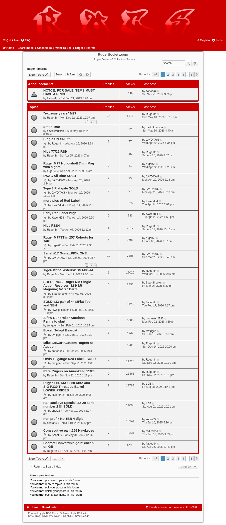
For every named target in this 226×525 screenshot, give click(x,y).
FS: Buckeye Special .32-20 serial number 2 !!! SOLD (69, 404)
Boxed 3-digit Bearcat (60, 330)
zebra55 (52, 423)
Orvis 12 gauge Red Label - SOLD (69, 359)
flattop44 (52, 98)
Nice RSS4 (51, 225)
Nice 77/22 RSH (55, 151)
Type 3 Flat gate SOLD (60, 188)
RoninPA (57, 394)
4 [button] (178, 74)
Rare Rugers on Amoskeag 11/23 (68, 371)
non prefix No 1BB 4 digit (63, 418)
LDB (148, 383)
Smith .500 (51, 127)
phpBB (46, 513)
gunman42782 (154, 318)
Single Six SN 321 (57, 139)
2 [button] (168, 74)
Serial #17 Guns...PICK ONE (65, 253)
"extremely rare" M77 (59, 113)
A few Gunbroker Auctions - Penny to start (65, 319)
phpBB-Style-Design (78, 516)
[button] (155, 74)
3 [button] (173, 74)
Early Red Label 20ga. (60, 213)
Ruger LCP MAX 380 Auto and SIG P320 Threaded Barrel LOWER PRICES (66, 386)
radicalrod (152, 431)
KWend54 (58, 205)
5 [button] (183, 74)
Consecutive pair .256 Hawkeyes (68, 430)
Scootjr (56, 435)
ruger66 (52, 171)
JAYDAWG (152, 139)
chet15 (56, 410)
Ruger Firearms (37, 68)
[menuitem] (25, 40)
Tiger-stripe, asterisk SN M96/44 (68, 270)
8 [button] (191, 74)
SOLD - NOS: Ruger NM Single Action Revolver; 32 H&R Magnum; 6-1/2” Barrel (67, 285)
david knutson (55, 131)
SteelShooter (60, 293)
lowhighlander (60, 309)
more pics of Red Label (61, 200)
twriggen (52, 325)
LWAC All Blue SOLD (59, 176)
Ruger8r (52, 117)
